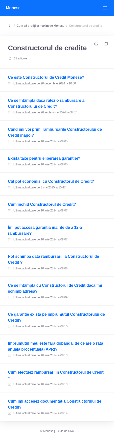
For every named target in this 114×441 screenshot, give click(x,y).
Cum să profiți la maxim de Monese (40, 25)
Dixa (71, 431)
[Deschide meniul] (105, 8)
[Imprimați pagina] (96, 44)
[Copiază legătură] (106, 44)
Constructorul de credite (85, 25)
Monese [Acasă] (13, 8)
